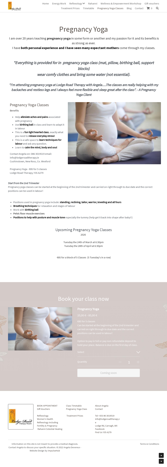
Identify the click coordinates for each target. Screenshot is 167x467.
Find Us (98, 432)
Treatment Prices (75, 415)
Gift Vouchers (43, 408)
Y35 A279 (107, 432)
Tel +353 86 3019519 (104, 415)
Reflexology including (47, 422)
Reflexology (43, 415)
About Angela (101, 405)
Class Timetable (74, 405)
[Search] (157, 8)
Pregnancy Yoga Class (76, 408)
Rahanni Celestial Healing (50, 428)
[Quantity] (129, 362)
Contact (99, 408)
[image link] (14, 5)
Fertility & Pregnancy (47, 425)
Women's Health (45, 418)
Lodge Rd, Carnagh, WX (106, 425)
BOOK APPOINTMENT (47, 405)
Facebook (100, 428)
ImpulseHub (54, 450)
